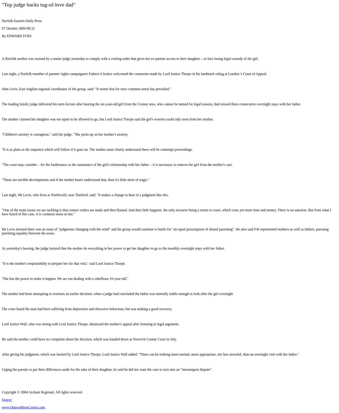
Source (7, 400)
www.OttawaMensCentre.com (23, 407)
